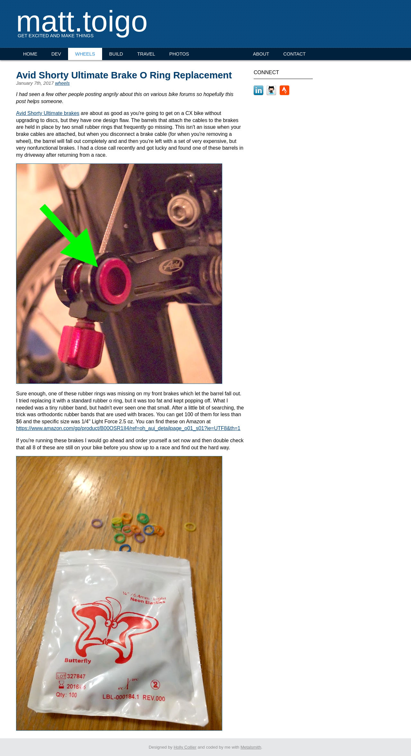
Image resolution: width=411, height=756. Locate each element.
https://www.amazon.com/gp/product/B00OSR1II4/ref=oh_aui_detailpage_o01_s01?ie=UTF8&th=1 (128, 428)
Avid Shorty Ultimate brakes (47, 113)
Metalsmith (250, 747)
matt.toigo (82, 21)
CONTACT (294, 54)
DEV (56, 54)
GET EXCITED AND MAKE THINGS (55, 35)
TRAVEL (146, 54)
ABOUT (261, 54)
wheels (62, 83)
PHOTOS (179, 54)
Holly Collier (185, 747)
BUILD (116, 54)
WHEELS (85, 54)
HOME (30, 54)
